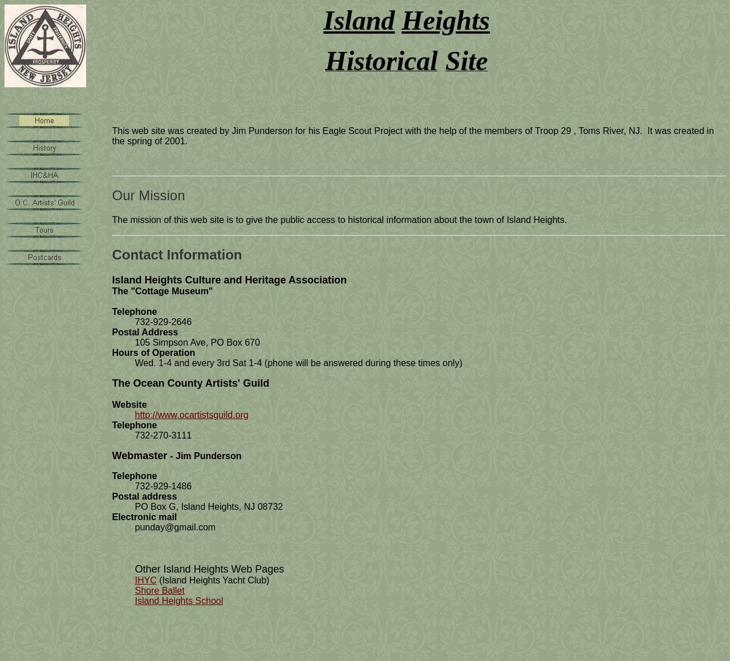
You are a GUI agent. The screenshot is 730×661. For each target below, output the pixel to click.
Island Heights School (179, 601)
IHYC (145, 580)
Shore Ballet (159, 590)
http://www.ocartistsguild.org (191, 415)
